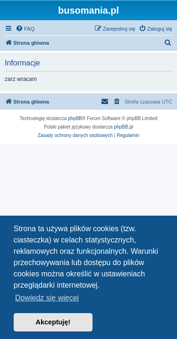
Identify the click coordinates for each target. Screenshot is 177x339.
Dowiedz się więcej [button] (47, 298)
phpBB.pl (123, 126)
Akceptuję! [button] (53, 322)
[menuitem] (25, 28)
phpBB (75, 118)
